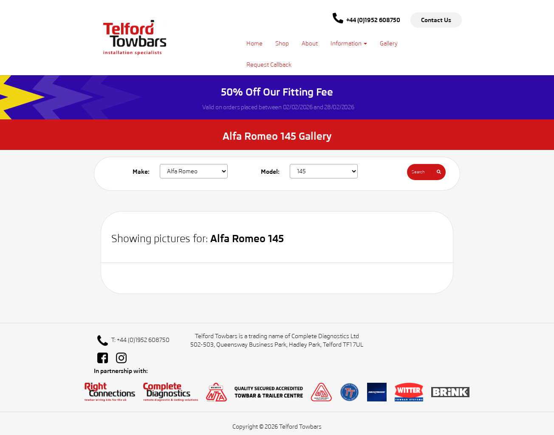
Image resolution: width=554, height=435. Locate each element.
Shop (282, 43)
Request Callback (268, 64)
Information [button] (349, 43)
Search (429, 172)
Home (254, 43)
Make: (141, 171)
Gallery (389, 43)
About (310, 43)
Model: (270, 171)
